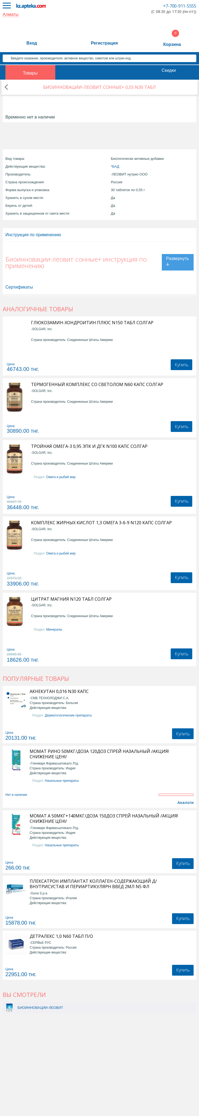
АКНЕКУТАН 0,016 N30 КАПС (59, 691)
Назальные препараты (62, 781)
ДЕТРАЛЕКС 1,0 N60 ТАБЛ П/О (61, 936)
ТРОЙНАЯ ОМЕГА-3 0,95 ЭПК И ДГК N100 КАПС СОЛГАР (89, 446)
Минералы (54, 629)
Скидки (169, 70)
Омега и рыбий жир (61, 477)
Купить (181, 365)
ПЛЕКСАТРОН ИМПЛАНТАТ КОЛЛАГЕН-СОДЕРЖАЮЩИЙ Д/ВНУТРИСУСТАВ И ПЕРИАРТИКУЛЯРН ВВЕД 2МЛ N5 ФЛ (93, 883)
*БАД (115, 166)
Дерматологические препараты (68, 715)
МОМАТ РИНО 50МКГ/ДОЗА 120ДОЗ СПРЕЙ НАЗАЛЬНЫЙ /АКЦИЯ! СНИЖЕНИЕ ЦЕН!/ (99, 754)
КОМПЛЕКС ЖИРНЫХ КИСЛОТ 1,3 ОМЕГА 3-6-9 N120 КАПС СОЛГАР (101, 522)
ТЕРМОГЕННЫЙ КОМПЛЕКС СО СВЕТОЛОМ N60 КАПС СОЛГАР (97, 384)
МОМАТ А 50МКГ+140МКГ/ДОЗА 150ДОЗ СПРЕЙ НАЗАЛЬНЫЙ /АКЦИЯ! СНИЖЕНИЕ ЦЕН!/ (104, 818)
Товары (30, 73)
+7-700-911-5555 (179, 6)
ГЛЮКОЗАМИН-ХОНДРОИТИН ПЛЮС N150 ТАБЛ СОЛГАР (92, 322)
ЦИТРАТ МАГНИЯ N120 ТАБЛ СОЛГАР (71, 599)
